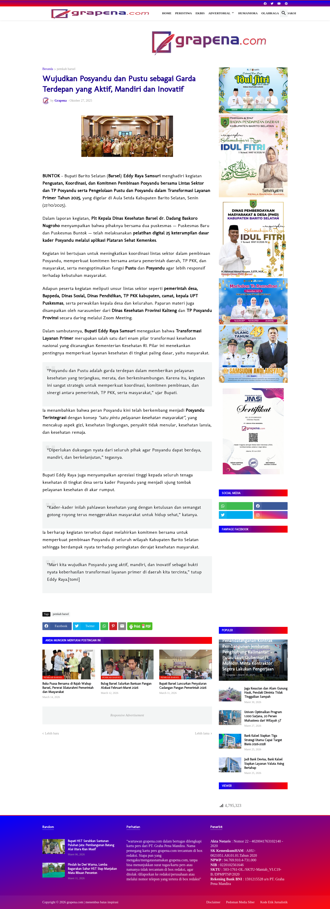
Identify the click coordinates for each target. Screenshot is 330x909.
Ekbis (200, 13)
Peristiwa (183, 13)
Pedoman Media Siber (240, 902)
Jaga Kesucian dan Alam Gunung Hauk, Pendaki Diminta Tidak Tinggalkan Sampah (265, 693)
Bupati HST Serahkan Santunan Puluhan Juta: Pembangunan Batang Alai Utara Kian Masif (91, 845)
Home (166, 13)
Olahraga (270, 13)
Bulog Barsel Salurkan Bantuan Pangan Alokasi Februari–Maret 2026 (126, 686)
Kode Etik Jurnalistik (274, 902)
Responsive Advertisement (127, 715)
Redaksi (289, 13)
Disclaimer (213, 902)
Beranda (47, 69)
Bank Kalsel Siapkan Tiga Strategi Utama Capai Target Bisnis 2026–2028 (263, 740)
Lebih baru (52, 733)
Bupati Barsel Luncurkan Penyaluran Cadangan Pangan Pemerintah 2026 (182, 686)
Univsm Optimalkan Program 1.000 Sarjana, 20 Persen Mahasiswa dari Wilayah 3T (263, 716)
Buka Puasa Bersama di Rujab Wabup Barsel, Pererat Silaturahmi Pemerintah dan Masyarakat (68, 688)
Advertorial (219, 13)
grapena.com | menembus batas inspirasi (92, 902)
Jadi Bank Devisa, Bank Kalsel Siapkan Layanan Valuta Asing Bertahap (264, 763)
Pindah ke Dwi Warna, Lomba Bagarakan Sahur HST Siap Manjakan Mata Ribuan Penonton (92, 869)
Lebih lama (202, 733)
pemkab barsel (66, 69)
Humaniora (248, 13)
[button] (284, 13)
